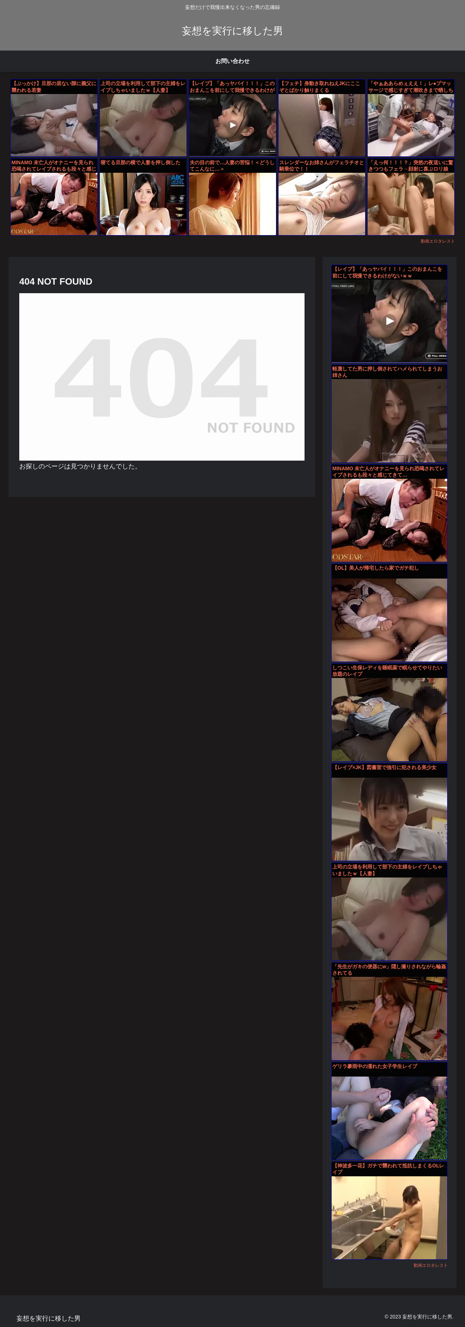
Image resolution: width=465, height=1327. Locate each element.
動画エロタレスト (438, 241)
